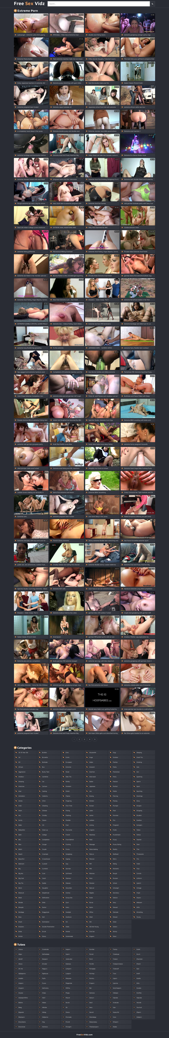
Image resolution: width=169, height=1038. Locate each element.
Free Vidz (29, 3)
